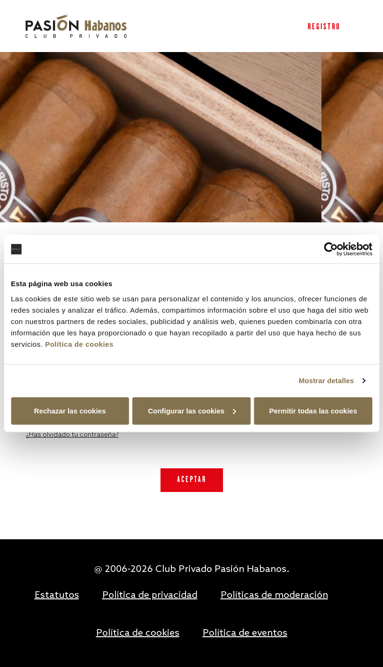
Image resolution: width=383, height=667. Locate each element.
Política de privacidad (149, 595)
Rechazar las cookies (70, 410)
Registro (324, 27)
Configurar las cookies (192, 410)
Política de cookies (79, 344)
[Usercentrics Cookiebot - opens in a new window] (330, 249)
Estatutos (57, 595)
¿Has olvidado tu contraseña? (72, 435)
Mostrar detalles (326, 381)
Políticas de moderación (274, 595)
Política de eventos (245, 633)
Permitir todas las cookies (313, 410)
